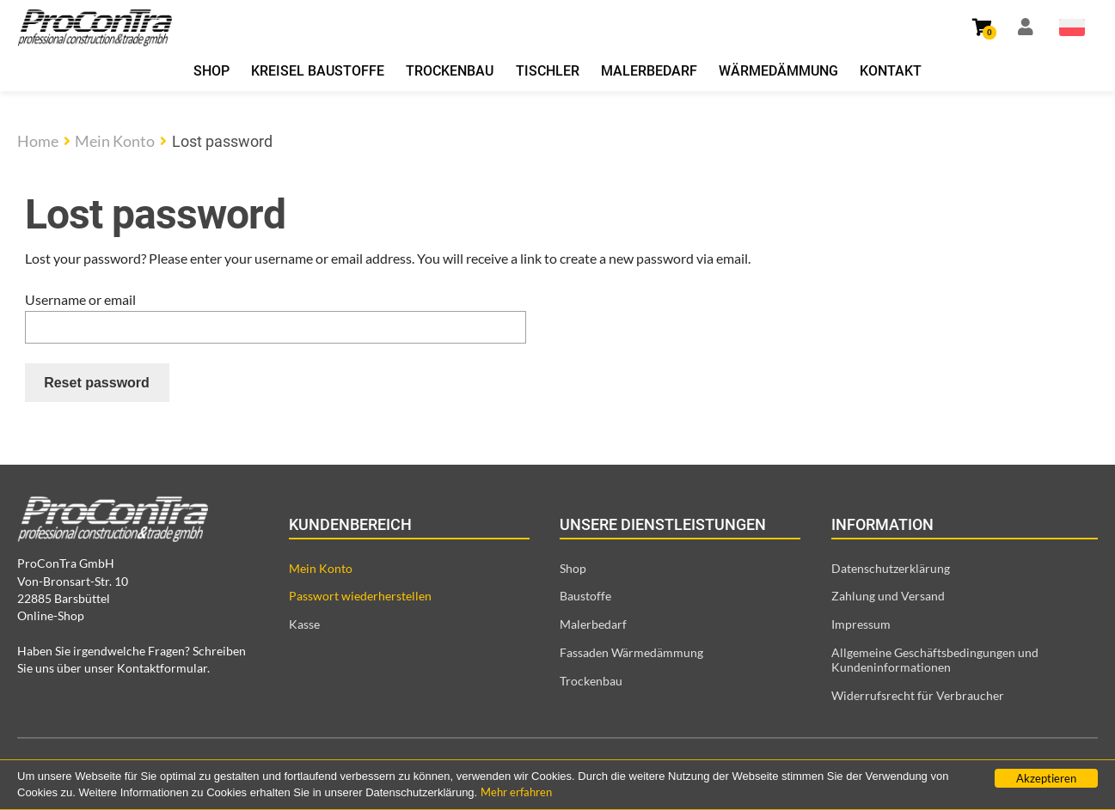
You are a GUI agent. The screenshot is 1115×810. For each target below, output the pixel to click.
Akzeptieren (1046, 778)
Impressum (861, 624)
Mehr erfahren (516, 792)
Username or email (80, 299)
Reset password (97, 382)
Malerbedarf (649, 71)
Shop (211, 71)
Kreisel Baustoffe (317, 71)
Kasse (304, 624)
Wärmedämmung (778, 71)
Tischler (547, 71)
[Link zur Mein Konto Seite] (1025, 27)
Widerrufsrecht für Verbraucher (917, 695)
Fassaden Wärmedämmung (631, 652)
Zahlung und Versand (888, 595)
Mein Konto (115, 140)
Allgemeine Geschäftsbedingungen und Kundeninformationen (934, 659)
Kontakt (891, 71)
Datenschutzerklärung (890, 568)
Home (37, 140)
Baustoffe (585, 595)
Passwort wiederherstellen (360, 595)
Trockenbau (449, 71)
